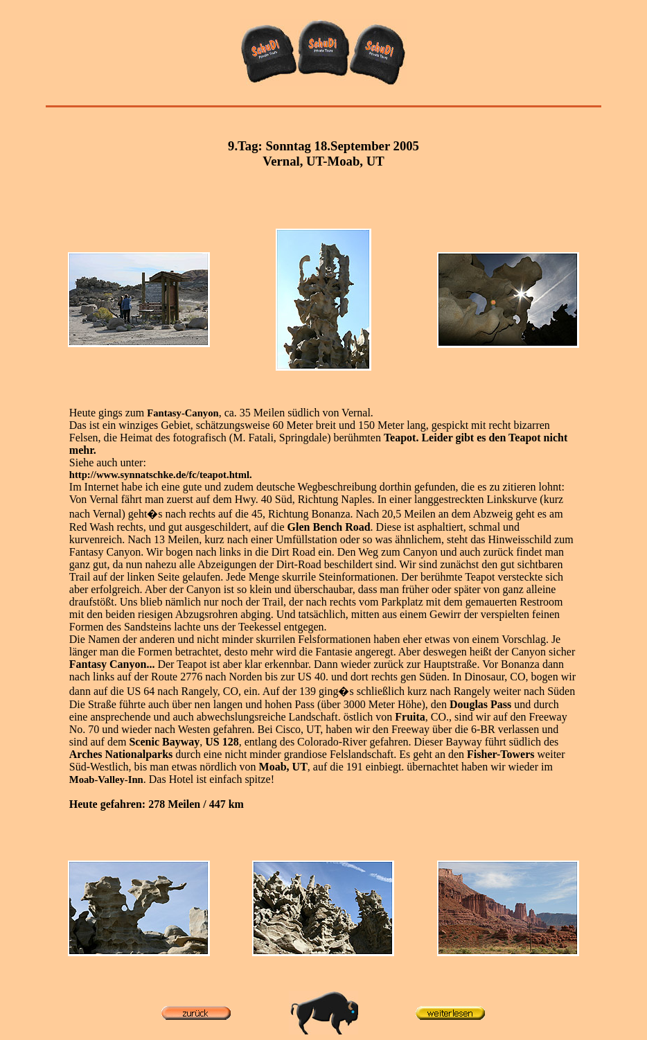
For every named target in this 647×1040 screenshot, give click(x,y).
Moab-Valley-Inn (106, 779)
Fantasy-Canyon (182, 412)
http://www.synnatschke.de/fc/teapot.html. (160, 474)
